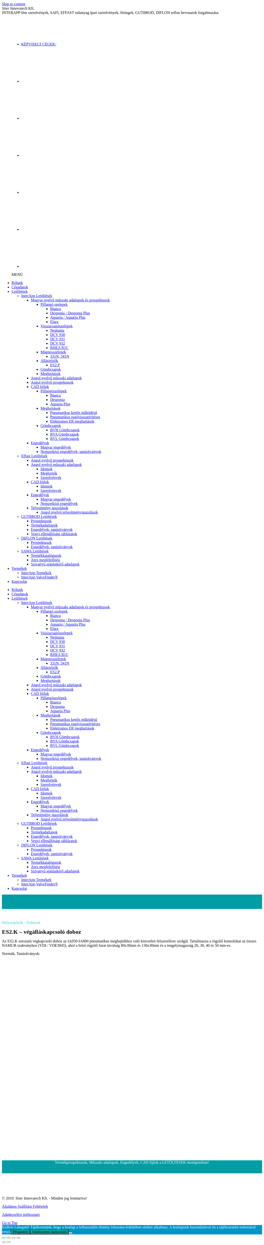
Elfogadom (20, 1232)
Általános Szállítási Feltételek (25, 1206)
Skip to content (13, 4)
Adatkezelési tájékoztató (21, 1215)
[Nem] (70, 1233)
